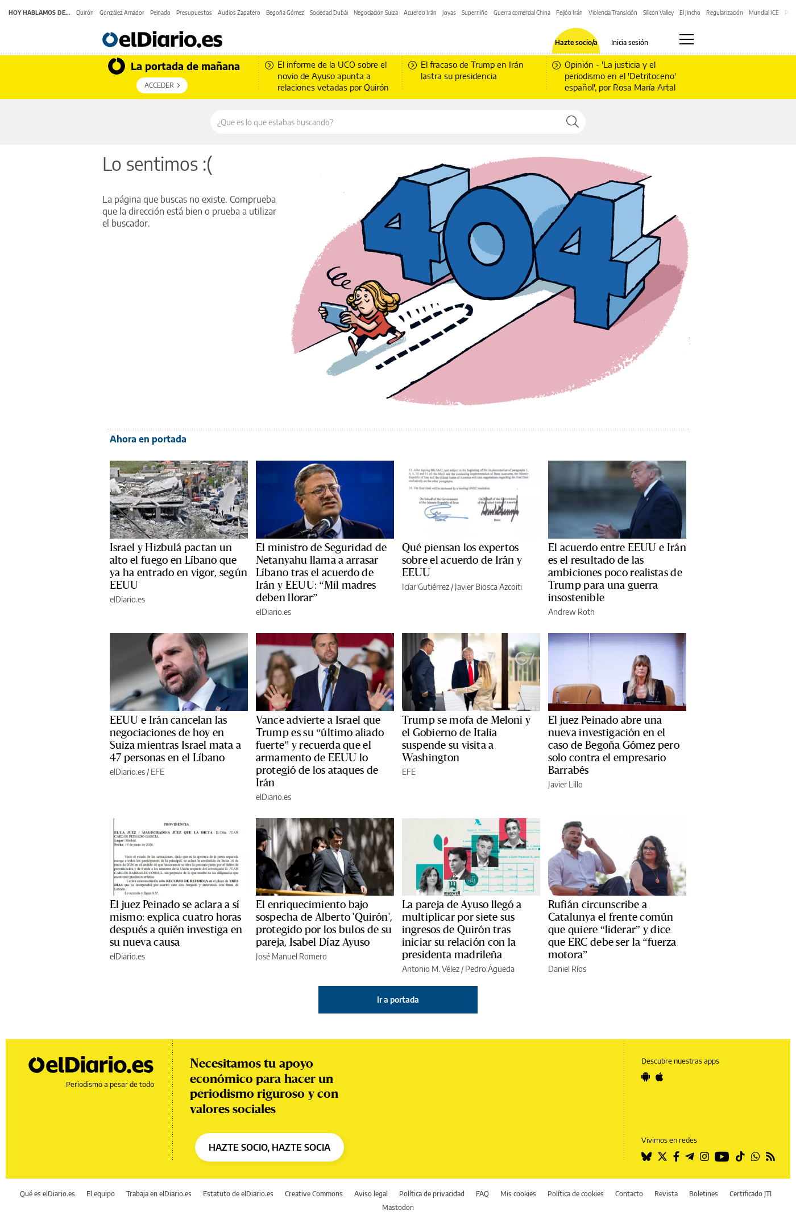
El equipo (100, 1193)
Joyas (449, 12)
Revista (666, 1193)
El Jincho (689, 12)
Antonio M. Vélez (430, 969)
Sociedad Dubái (329, 12)
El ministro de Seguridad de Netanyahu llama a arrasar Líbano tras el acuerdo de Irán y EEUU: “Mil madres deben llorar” (321, 573)
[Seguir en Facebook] (676, 1156)
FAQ (482, 1193)
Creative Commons (314, 1193)
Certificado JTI (750, 1193)
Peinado (160, 12)
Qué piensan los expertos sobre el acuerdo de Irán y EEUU (462, 560)
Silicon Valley (658, 12)
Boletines (703, 1193)
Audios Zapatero (239, 12)
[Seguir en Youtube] (722, 1156)
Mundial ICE (764, 12)
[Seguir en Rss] (770, 1156)
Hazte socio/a (576, 42)
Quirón (85, 12)
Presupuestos (194, 12)
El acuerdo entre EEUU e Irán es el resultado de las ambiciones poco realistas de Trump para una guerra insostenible (617, 573)
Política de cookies (576, 1193)
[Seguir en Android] (645, 1077)
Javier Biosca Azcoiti (488, 587)
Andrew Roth (571, 612)
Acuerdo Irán (420, 12)
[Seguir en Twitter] (662, 1156)
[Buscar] (572, 122)
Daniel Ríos (567, 969)
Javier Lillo (565, 784)
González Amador (122, 12)
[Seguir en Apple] (660, 1077)
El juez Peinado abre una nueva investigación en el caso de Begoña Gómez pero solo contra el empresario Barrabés (613, 745)
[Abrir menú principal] (686, 39)
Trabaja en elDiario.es (159, 1193)
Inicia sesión (629, 42)
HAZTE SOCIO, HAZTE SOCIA (269, 1147)
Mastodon (398, 1207)
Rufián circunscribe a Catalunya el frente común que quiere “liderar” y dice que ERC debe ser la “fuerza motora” (612, 930)
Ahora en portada (148, 439)
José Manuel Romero (291, 956)
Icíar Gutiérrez (425, 587)
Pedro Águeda (490, 969)
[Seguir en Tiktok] (740, 1156)
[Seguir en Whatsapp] (755, 1156)
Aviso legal (371, 1193)
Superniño (475, 12)
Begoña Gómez (285, 12)
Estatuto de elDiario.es (238, 1193)
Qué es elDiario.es (47, 1193)
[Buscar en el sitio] (385, 122)
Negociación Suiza (376, 12)
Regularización (724, 12)
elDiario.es (127, 599)
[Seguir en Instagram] (704, 1156)
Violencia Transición (612, 12)
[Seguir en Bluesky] (646, 1156)
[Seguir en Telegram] (689, 1156)
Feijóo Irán (569, 12)
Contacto (629, 1193)
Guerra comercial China (522, 12)
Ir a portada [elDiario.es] (398, 999)
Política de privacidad (432, 1193)
